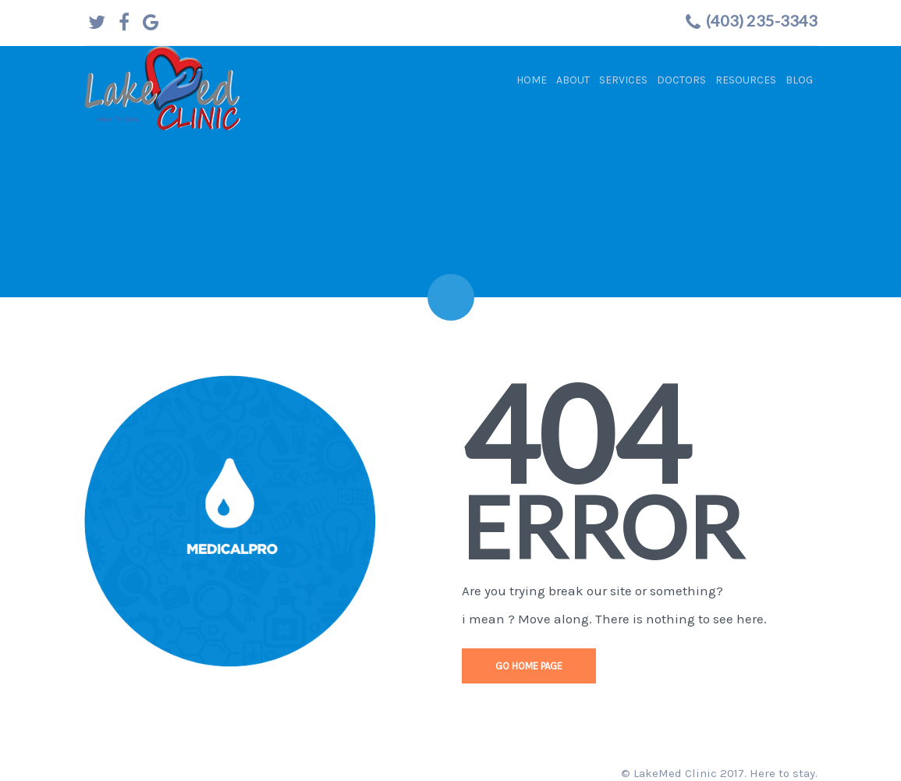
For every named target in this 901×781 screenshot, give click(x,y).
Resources (745, 80)
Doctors (681, 80)
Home (531, 80)
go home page (528, 666)
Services (623, 80)
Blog (799, 80)
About (573, 80)
